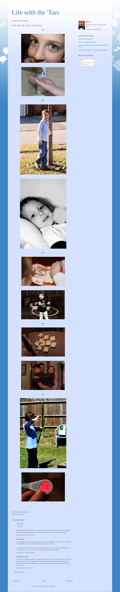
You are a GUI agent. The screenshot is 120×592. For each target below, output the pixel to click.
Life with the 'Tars (35, 12)
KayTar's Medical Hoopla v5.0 (87, 42)
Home (43, 581)
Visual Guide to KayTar (85, 39)
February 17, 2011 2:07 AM (25, 568)
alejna (19, 539)
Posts (82, 60)
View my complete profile (94, 29)
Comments (84, 64)
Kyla (89, 22)
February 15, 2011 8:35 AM (25, 552)
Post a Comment (19, 572)
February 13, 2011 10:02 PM (26, 535)
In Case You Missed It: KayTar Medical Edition (92, 50)
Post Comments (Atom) (47, 586)
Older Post (69, 581)
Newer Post (17, 581)
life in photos (21, 514)
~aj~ (18, 523)
